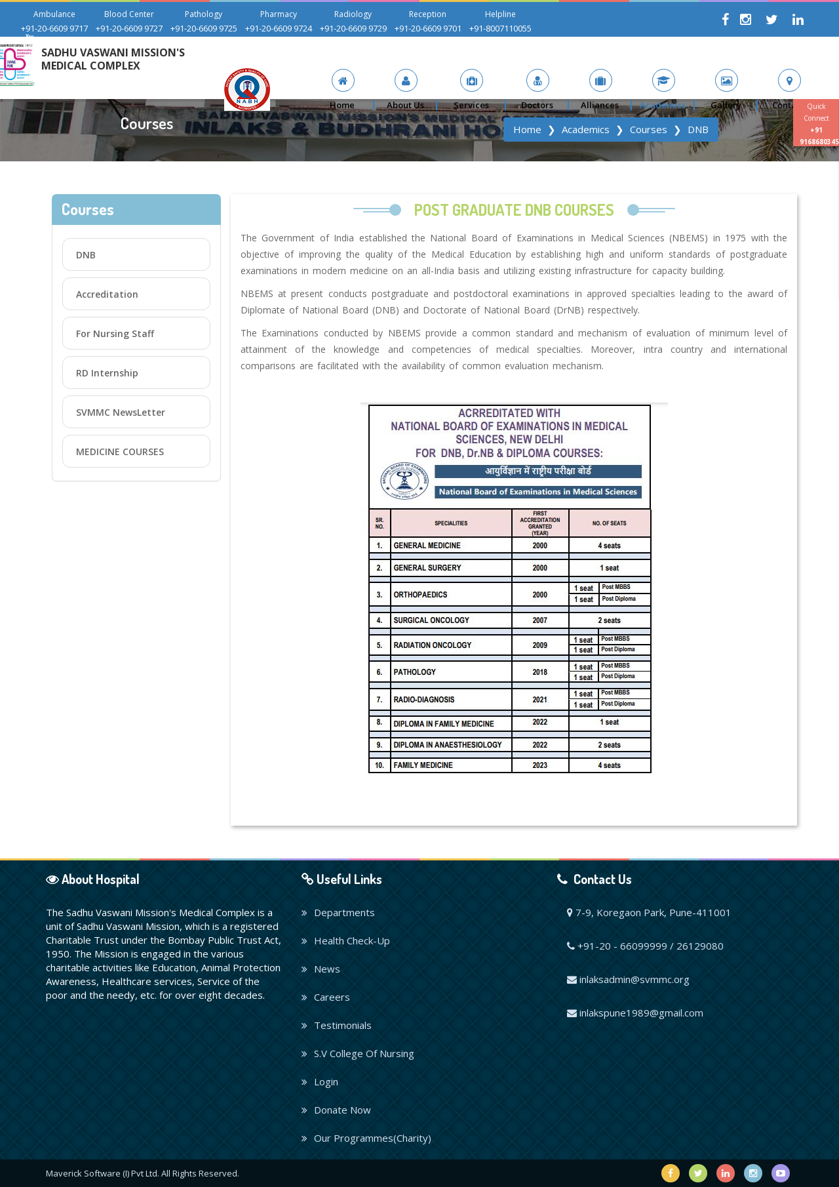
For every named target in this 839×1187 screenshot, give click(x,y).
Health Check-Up (346, 940)
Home (527, 129)
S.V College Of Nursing (358, 1053)
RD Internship (107, 373)
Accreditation (107, 294)
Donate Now (336, 1109)
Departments (338, 912)
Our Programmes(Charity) (366, 1137)
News (321, 968)
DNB (86, 255)
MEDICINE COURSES (120, 451)
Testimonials (337, 1025)
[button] (405, 89)
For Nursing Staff (115, 333)
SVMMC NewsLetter (120, 412)
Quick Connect (819, 124)
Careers (326, 996)
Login (320, 1081)
